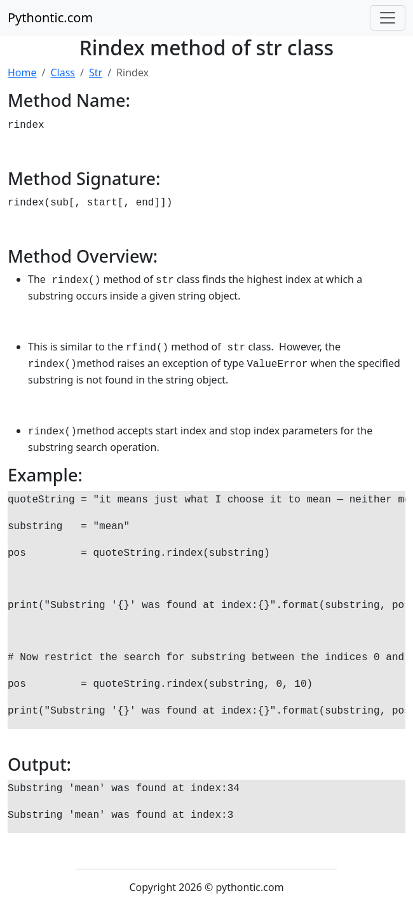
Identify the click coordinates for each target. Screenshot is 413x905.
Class (62, 72)
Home (22, 72)
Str (95, 72)
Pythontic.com (50, 17)
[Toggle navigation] (387, 18)
